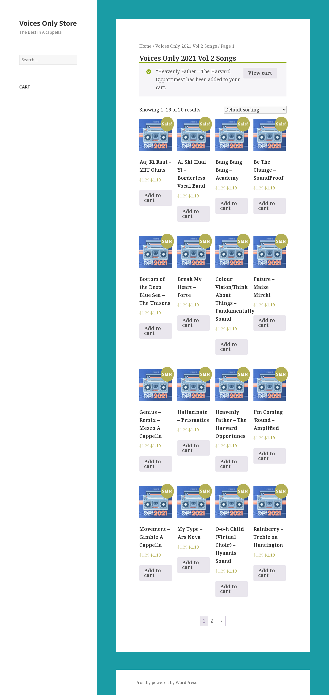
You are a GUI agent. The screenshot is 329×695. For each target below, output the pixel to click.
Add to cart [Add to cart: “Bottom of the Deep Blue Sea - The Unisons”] (152, 330)
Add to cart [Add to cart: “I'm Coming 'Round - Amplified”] (266, 456)
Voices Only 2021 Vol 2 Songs (186, 46)
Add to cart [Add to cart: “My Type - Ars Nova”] (190, 565)
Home (145, 46)
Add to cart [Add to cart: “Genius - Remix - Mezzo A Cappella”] (152, 464)
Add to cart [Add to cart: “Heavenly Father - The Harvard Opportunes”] (228, 464)
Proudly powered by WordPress (166, 682)
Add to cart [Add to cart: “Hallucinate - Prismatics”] (190, 448)
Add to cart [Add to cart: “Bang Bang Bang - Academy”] (228, 205)
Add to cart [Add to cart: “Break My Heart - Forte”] (190, 322)
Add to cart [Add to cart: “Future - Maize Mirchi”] (266, 322)
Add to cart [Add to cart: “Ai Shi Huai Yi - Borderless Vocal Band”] (190, 213)
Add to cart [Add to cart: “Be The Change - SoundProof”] (266, 205)
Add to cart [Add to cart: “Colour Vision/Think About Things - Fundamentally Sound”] (228, 346)
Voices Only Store (48, 23)
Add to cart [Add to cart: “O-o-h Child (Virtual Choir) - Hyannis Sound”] (228, 589)
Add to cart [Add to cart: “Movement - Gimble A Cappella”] (152, 573)
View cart (260, 73)
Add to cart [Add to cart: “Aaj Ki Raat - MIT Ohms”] (152, 197)
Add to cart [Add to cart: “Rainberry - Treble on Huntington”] (266, 573)
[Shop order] (255, 109)
